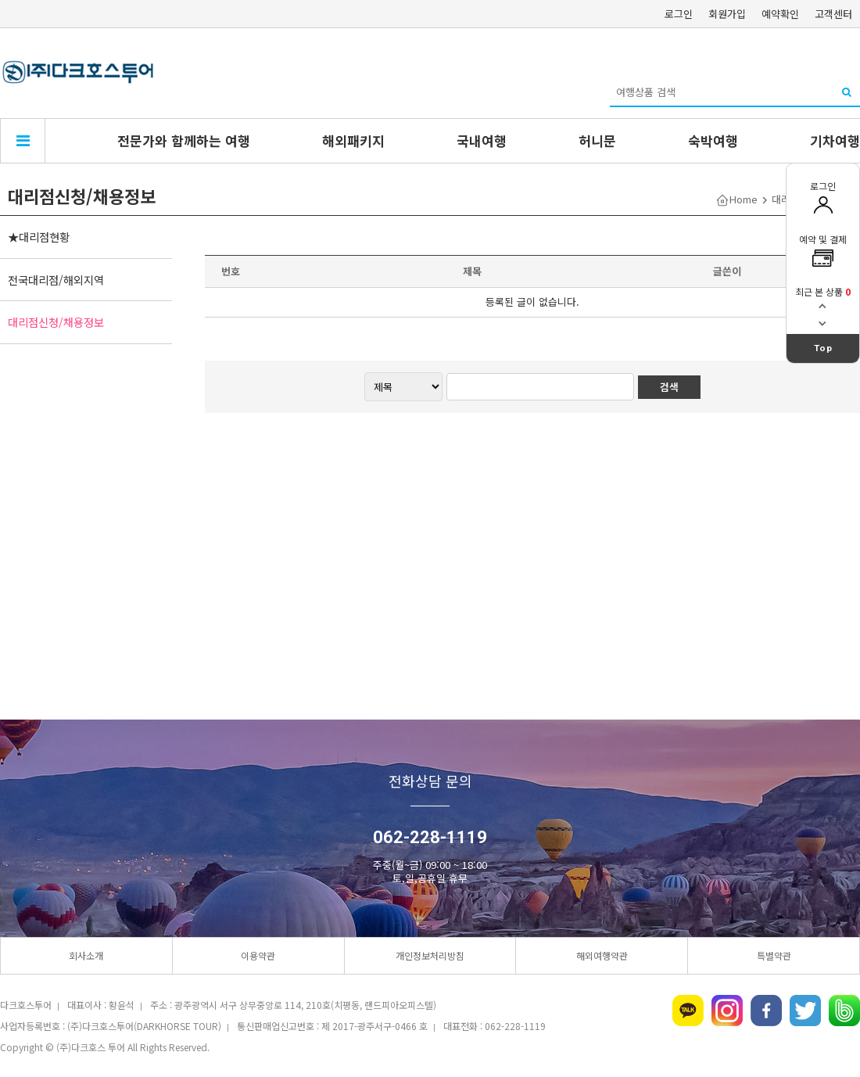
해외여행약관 (602, 955)
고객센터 (833, 13)
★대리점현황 (39, 236)
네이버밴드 (844, 1010)
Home (743, 199)
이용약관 (258, 955)
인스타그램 (727, 1010)
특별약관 (774, 955)
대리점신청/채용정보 (56, 322)
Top (823, 348)
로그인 (679, 13)
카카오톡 (688, 1010)
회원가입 (727, 13)
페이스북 (766, 1010)
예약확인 (780, 13)
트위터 (805, 1010)
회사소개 (86, 955)
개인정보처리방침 (430, 955)
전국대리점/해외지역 (56, 279)
